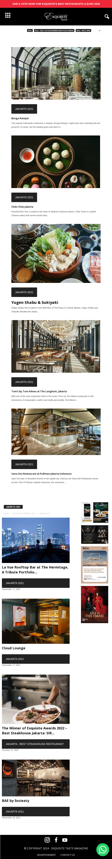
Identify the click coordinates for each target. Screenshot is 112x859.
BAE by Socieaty (15, 800)
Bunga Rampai (20, 118)
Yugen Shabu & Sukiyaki (34, 302)
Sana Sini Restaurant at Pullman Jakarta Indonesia (41, 473)
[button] (106, 17)
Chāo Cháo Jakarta (22, 206)
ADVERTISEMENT (46, 855)
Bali (30, 30)
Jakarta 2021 (24, 108)
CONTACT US (67, 855)
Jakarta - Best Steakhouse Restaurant (35, 744)
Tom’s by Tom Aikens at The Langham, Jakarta (39, 391)
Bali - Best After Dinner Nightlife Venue (54, 30)
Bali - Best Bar (83, 30)
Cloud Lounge (13, 648)
